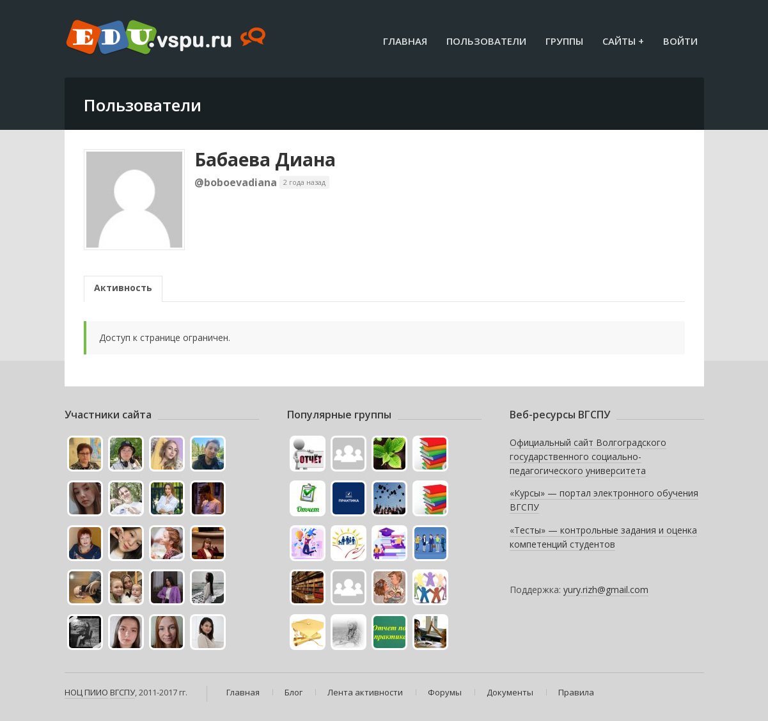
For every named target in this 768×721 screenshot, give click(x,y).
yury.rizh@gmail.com (605, 589)
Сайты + (623, 41)
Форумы (445, 692)
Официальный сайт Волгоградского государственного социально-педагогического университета (588, 456)
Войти (680, 41)
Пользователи (486, 41)
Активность (123, 287)
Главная (405, 41)
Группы (564, 41)
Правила (576, 692)
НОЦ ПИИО (86, 692)
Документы (510, 692)
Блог (293, 692)
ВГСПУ (122, 692)
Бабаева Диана (265, 159)
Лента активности (365, 692)
